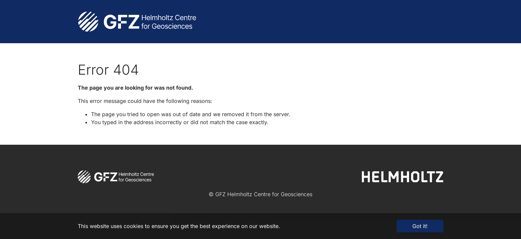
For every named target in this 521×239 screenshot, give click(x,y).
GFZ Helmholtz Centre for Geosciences (263, 194)
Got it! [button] (420, 226)
